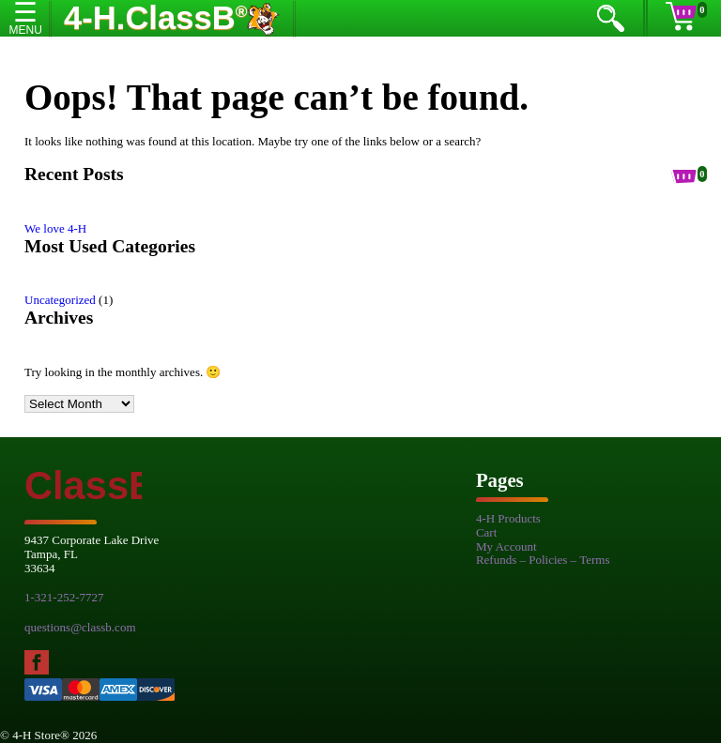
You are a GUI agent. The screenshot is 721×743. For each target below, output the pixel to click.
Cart (486, 532)
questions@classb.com (80, 627)
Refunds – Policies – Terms (543, 560)
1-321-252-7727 (64, 597)
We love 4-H (55, 228)
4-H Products (508, 518)
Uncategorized (60, 300)
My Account (506, 546)
